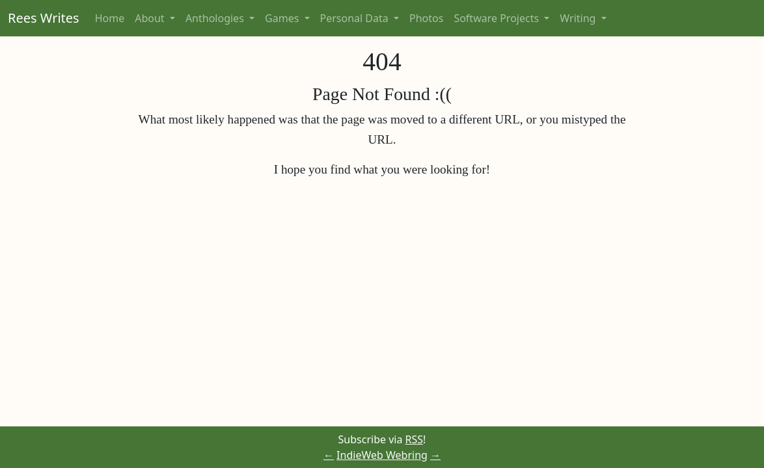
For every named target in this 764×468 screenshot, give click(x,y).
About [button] (151, 18)
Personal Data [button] (355, 18)
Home (110, 18)
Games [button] (283, 18)
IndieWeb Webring (382, 455)
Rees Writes (43, 18)
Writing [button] (579, 18)
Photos (426, 18)
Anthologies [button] (216, 18)
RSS (414, 439)
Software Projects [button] (497, 18)
